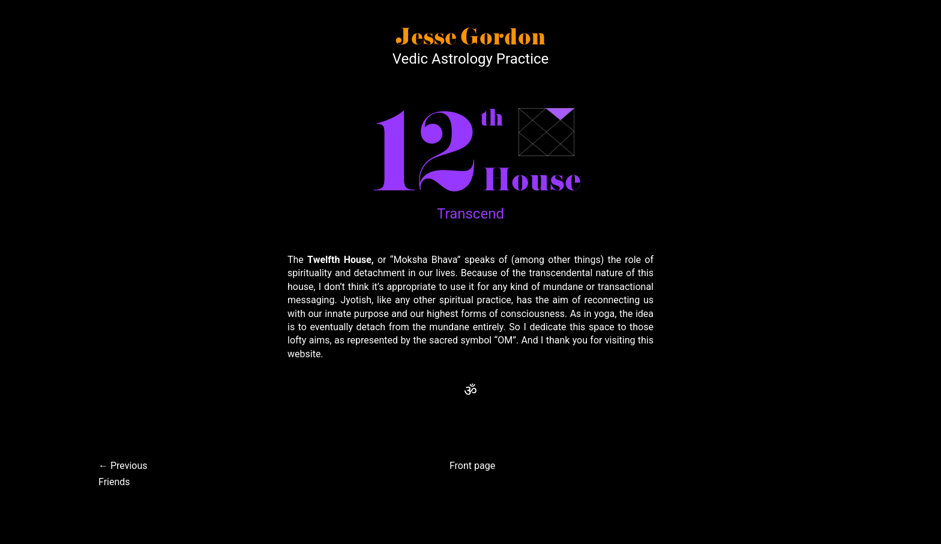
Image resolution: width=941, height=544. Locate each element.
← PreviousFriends (123, 474)
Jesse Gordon (470, 38)
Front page (472, 465)
